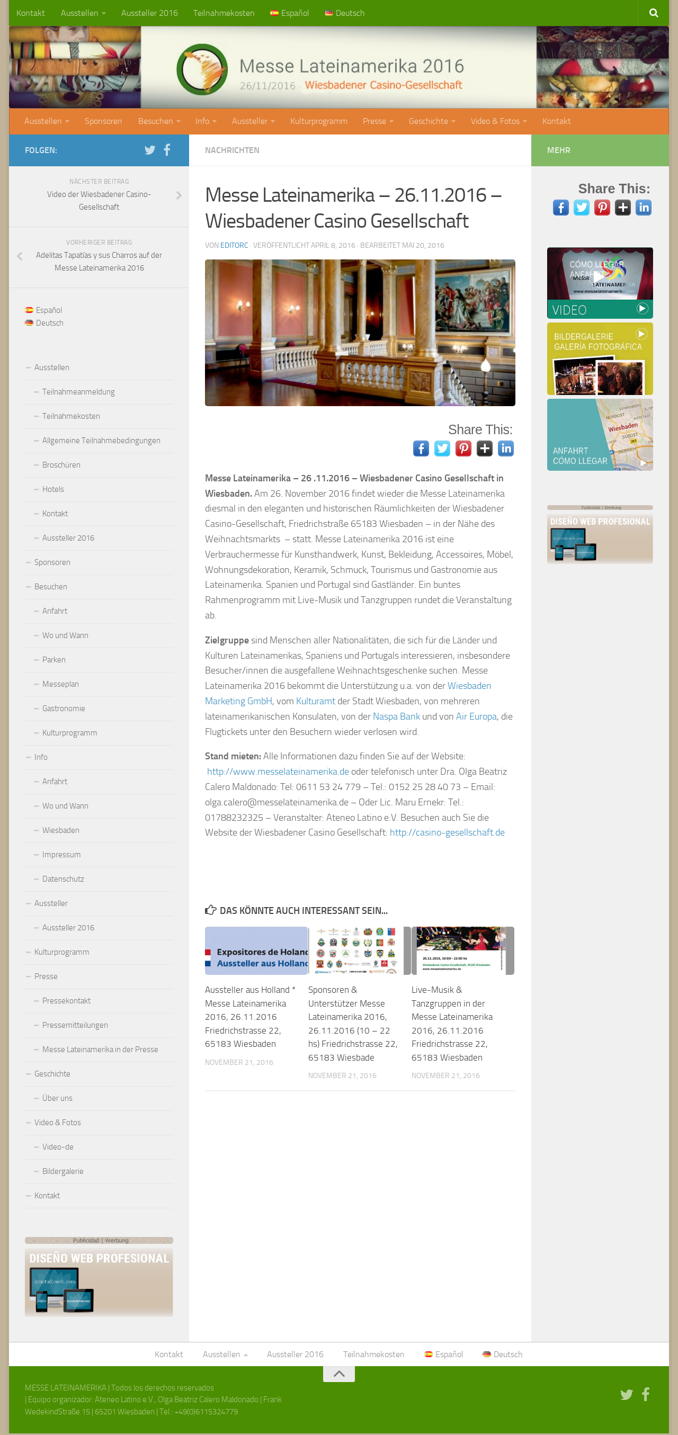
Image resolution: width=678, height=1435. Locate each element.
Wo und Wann (65, 636)
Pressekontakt (66, 1002)
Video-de (58, 1148)
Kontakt (30, 13)
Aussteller (247, 122)
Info (201, 122)
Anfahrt (54, 612)
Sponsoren (103, 122)
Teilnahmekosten (222, 13)
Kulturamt (316, 702)
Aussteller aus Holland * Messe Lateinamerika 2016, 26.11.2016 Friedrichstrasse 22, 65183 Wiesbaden (250, 1017)
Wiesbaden (60, 831)
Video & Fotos (491, 122)
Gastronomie (63, 709)
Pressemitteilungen (75, 1026)
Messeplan (60, 685)
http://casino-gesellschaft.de (447, 833)
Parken (54, 661)
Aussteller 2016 (148, 13)
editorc (234, 246)
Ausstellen (78, 13)
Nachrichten (232, 151)
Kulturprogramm (316, 122)
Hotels (53, 490)
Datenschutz (63, 880)
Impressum (61, 855)
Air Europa (476, 717)
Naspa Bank (396, 717)
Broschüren (61, 466)
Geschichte (424, 122)
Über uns (57, 1099)
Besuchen (154, 122)
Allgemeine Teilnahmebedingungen (101, 441)
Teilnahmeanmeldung (78, 393)
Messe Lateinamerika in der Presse (100, 1050)
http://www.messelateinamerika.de (278, 772)
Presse (371, 122)
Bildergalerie (63, 1172)
